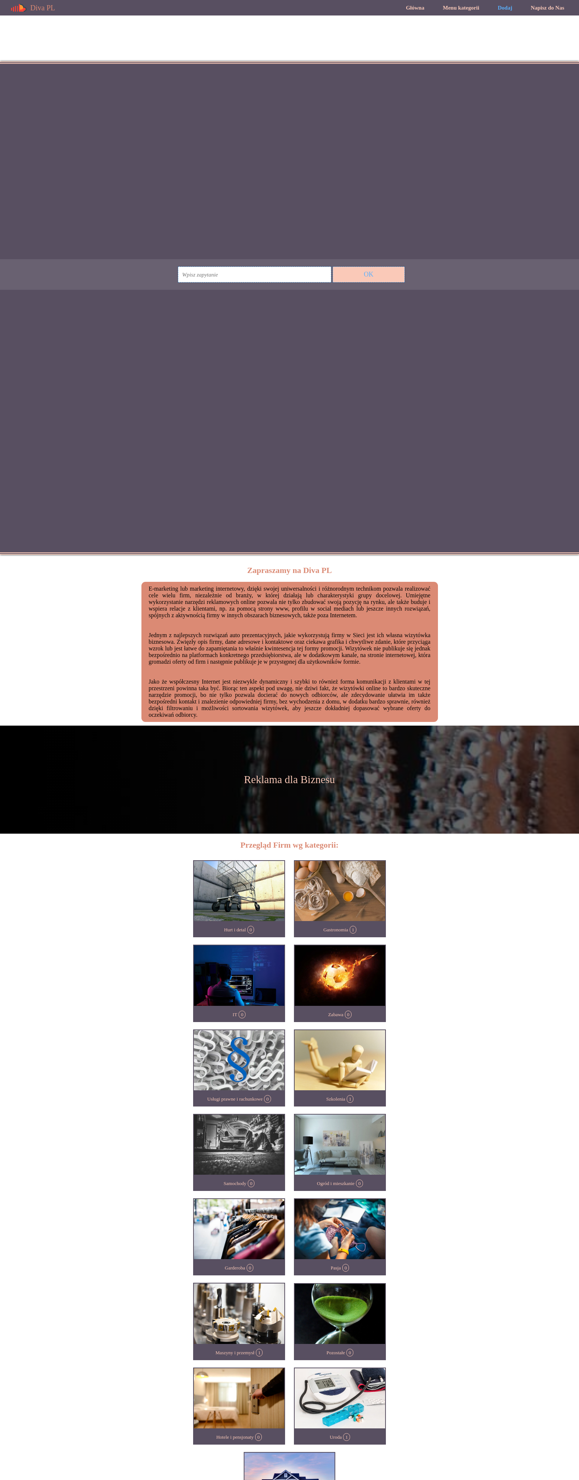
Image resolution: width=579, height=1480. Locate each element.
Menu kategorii (461, 8)
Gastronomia (335, 929)
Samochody (235, 1183)
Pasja (336, 1268)
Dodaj (505, 8)
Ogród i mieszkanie (335, 1183)
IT (235, 1014)
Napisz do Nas (547, 8)
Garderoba (235, 1268)
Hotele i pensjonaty (235, 1437)
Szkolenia (335, 1099)
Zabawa (335, 1014)
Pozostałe (335, 1352)
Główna (415, 8)
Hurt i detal (235, 929)
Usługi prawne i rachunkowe (235, 1099)
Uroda (336, 1437)
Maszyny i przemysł (235, 1352)
